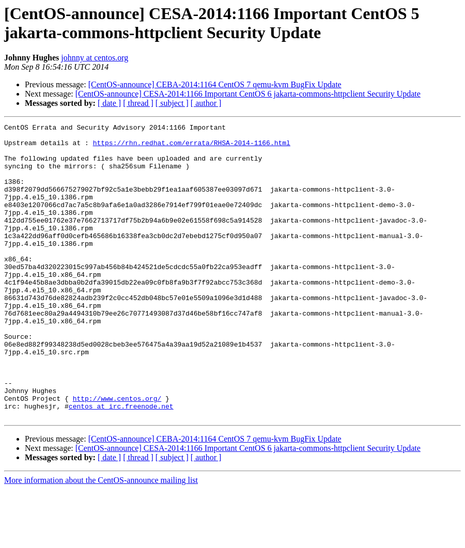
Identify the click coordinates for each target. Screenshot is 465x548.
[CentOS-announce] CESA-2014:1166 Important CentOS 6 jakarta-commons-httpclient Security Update (248, 93)
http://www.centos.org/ (117, 454)
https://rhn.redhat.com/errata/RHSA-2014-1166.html (191, 147)
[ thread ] (138, 103)
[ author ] (206, 103)
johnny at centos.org (94, 57)
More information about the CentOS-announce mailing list (101, 539)
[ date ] (109, 103)
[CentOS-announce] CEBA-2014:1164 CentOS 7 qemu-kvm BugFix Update (215, 84)
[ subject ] (172, 103)
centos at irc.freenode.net (121, 463)
